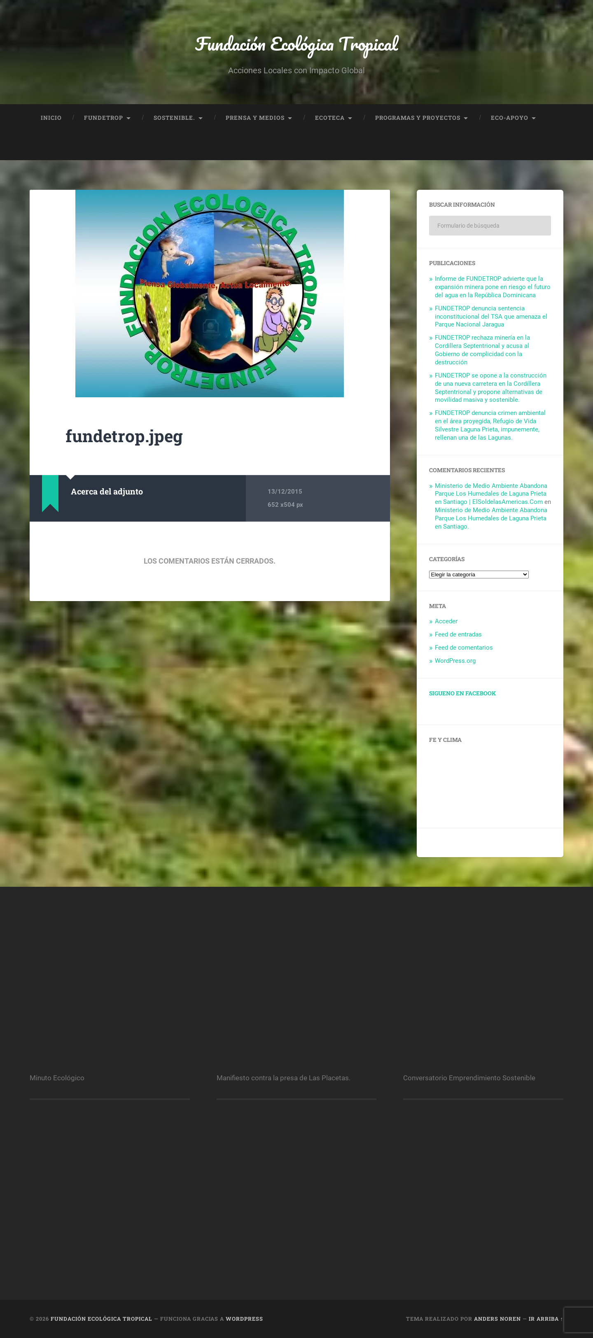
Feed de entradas (458, 634)
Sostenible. (174, 117)
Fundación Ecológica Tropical (296, 43)
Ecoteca (330, 117)
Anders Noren (497, 1318)
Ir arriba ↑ (546, 1318)
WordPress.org (455, 660)
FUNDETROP (103, 117)
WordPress (244, 1318)
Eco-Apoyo (509, 117)
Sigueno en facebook (462, 693)
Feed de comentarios (464, 647)
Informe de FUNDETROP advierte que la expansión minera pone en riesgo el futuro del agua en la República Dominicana (493, 287)
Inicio (51, 117)
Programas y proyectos (417, 117)
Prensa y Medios (255, 117)
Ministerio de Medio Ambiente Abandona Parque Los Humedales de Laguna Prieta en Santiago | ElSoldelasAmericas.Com (491, 494)
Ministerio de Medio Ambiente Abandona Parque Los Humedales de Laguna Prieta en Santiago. (491, 518)
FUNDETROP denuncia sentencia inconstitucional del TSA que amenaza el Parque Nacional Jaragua (491, 317)
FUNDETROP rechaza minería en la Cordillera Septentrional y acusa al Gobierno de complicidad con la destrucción (482, 350)
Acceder (446, 621)
